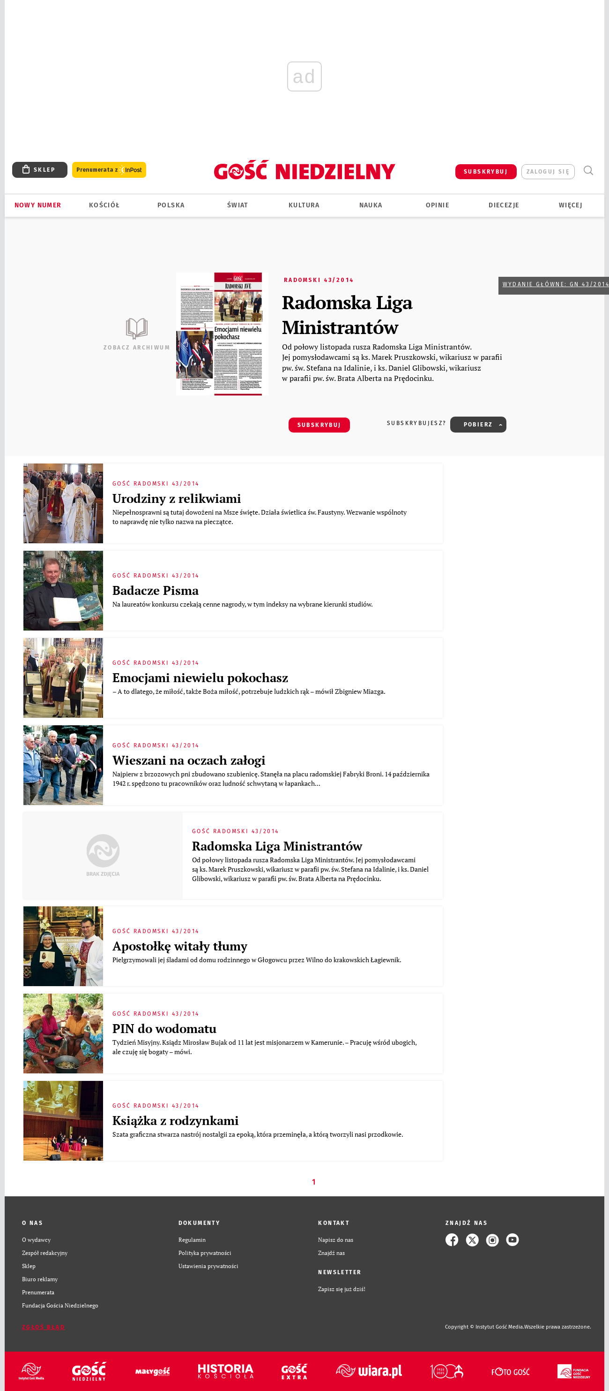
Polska (171, 205)
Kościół (104, 205)
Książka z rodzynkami (175, 1120)
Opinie (437, 205)
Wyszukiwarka (588, 170)
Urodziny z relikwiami (176, 498)
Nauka (371, 205)
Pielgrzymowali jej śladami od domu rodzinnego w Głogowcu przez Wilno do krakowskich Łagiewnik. (257, 959)
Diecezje (504, 205)
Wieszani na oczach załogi (189, 760)
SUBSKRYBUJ (486, 171)
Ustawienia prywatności (208, 1265)
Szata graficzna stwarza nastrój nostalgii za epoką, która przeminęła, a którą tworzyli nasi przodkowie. (259, 1134)
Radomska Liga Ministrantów (347, 314)
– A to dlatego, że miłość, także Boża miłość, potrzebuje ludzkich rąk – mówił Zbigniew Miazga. (249, 691)
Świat (237, 205)
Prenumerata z (109, 170)
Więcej (570, 205)
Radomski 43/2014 (319, 280)
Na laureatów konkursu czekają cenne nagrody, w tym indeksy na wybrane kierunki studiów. (243, 604)
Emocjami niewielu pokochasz (200, 677)
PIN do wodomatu (164, 1028)
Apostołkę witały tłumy (179, 946)
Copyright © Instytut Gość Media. (484, 1327)
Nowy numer (38, 205)
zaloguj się (548, 171)
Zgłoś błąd (43, 1327)
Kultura (304, 205)
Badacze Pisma (155, 590)
